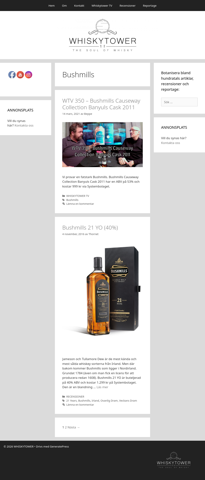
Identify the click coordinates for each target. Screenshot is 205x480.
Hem (51, 5)
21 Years (71, 400)
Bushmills (72, 200)
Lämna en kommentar (80, 203)
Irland (95, 400)
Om (64, 5)
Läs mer (102, 387)
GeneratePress (59, 446)
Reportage (150, 5)
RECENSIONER (75, 396)
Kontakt (79, 5)
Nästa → (74, 427)
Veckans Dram (128, 400)
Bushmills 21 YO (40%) (90, 227)
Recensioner (128, 5)
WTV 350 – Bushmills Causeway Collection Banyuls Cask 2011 (101, 104)
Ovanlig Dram (109, 400)
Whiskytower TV (102, 5)
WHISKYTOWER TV (77, 196)
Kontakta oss (24, 125)
